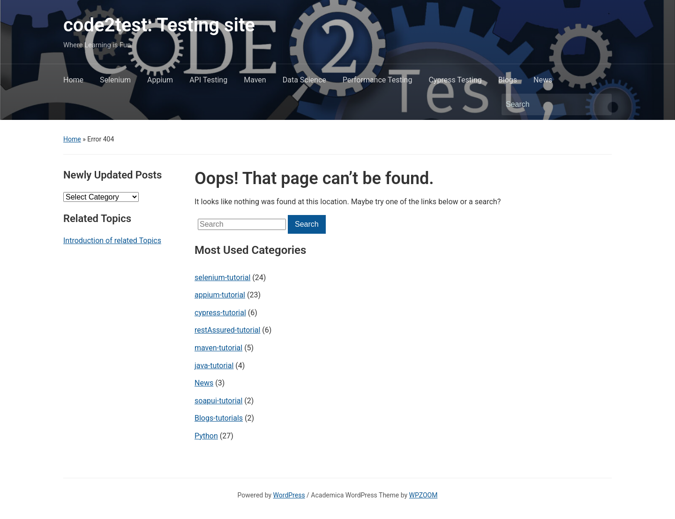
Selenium (115, 79)
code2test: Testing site (159, 25)
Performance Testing (377, 79)
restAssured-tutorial (227, 330)
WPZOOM (423, 495)
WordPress (289, 495)
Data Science (304, 79)
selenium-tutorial (222, 277)
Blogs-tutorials (219, 418)
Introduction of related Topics (112, 240)
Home (73, 79)
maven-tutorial (218, 347)
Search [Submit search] (600, 104)
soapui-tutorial (218, 400)
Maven (255, 79)
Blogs (507, 79)
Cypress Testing (454, 79)
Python (206, 435)
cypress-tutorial (220, 312)
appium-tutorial (220, 294)
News (542, 79)
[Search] (548, 104)
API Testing (208, 79)
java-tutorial (214, 365)
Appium (160, 79)
